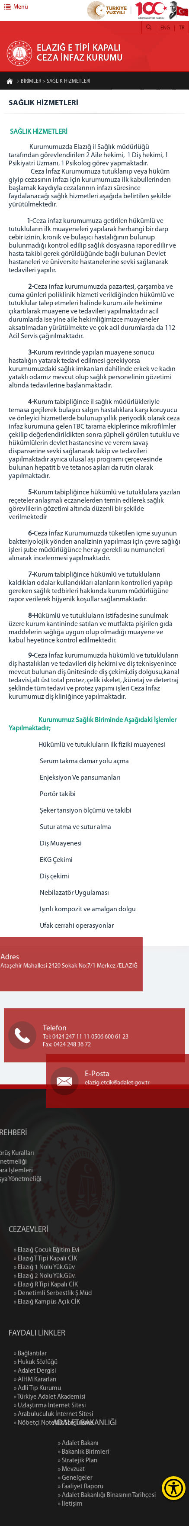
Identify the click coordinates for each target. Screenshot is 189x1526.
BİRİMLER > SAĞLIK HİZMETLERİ (53, 82)
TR (181, 28)
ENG (165, 28)
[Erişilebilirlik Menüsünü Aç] (174, 1488)
